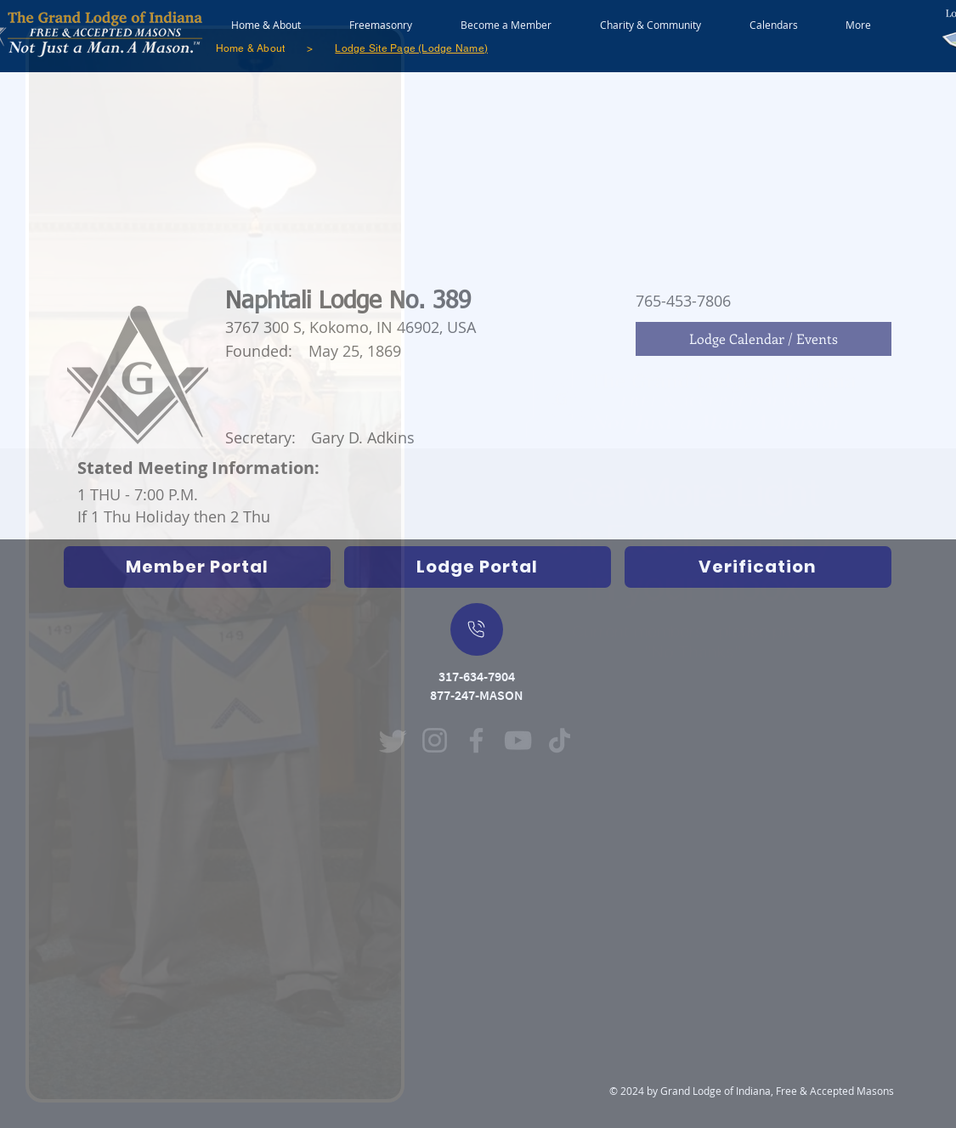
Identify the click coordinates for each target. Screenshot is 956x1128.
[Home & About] (250, 48)
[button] (381, 17)
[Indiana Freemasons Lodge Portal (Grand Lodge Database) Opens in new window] (477, 567)
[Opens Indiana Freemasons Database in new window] (197, 567)
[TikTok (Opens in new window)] (559, 740)
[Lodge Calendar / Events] (763, 339)
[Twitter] (393, 740)
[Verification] (758, 567)
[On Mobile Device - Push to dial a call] (476, 629)
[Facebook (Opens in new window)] (476, 740)
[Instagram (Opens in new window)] (434, 740)
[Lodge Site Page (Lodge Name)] (411, 48)
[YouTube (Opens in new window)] (518, 740)
